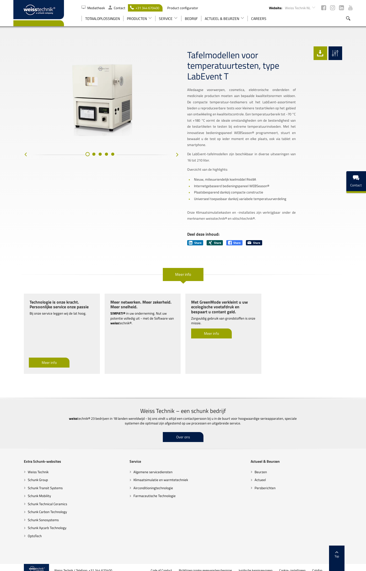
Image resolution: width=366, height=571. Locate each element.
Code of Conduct (172, 564)
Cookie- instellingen (303, 564)
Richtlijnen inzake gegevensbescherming (216, 564)
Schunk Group (27, 473)
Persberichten (268, 481)
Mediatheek (94, 7)
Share (195, 237)
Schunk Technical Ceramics (37, 497)
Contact (116, 7)
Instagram (332, 7)
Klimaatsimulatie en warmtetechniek (157, 473)
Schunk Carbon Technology (36, 505)
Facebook (323, 7)
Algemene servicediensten (149, 465)
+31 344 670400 (144, 7)
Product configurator (182, 7)
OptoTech (24, 529)
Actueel (263, 473)
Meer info (183, 268)
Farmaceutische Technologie (151, 489)
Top (347, 549)
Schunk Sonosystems (32, 513)
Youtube (350, 7)
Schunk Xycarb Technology (36, 521)
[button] (82, 161)
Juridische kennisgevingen (266, 564)
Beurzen (264, 465)
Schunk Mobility (28, 489)
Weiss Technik (27, 465)
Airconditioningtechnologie (150, 481)
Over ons (183, 430)
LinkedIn (341, 7)
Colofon (328, 564)
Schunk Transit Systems (34, 481)
